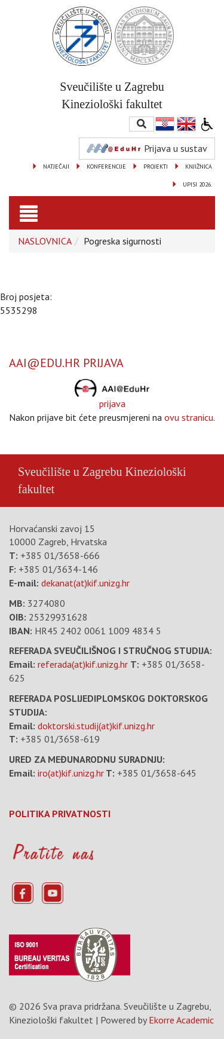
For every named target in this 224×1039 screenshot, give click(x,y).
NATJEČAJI (56, 166)
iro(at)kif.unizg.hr (71, 773)
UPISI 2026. (197, 184)
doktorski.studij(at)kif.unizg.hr (96, 726)
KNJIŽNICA (198, 166)
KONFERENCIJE (106, 166)
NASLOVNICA (45, 241)
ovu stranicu (188, 417)
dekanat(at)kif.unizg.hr (85, 583)
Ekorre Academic (181, 1020)
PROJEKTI (155, 166)
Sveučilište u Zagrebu (70, 471)
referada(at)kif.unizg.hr (83, 664)
